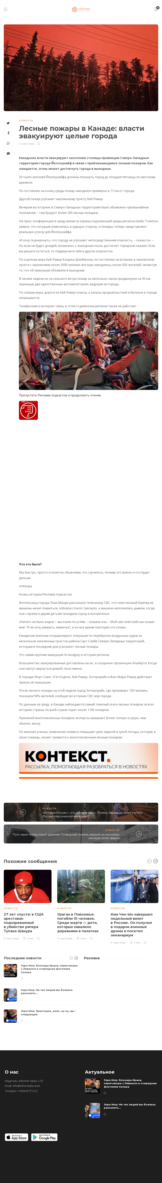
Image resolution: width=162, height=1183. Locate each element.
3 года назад (26, 143)
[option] (27, 904)
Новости (26, 120)
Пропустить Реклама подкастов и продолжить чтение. (60, 395)
